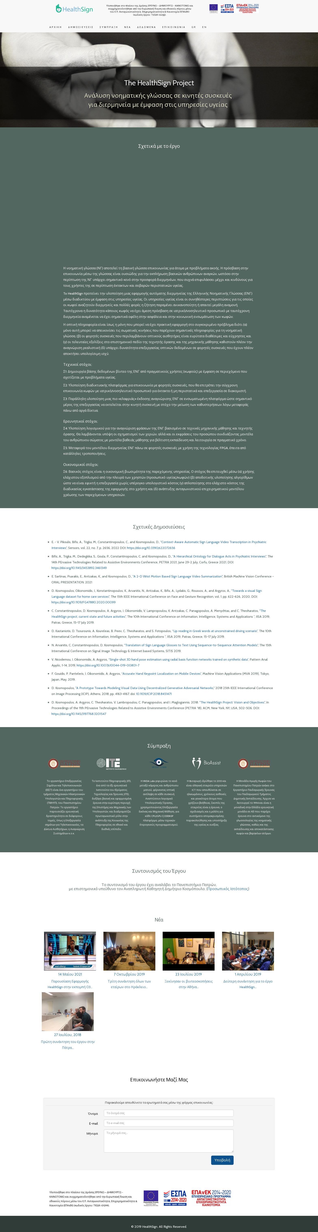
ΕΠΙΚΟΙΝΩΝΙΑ (174, 27)
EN (204, 27)
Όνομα (93, 1114)
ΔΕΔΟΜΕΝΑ (146, 27)
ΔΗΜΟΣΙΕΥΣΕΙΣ (81, 27)
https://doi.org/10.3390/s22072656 (151, 548)
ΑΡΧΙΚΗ (55, 27)
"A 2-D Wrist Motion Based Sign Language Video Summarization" (177, 576)
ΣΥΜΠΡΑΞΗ (109, 27)
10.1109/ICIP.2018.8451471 (154, 694)
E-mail (93, 1123)
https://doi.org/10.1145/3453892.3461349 (79, 568)
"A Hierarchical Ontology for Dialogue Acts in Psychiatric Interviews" (219, 556)
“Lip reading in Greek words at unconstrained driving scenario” (215, 631)
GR (194, 27)
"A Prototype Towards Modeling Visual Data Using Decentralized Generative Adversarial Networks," (145, 688)
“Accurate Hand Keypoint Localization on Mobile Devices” (161, 674)
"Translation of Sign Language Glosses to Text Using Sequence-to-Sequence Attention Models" (191, 645)
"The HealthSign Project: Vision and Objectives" (232, 702)
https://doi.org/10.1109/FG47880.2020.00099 (84, 602)
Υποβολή (222, 1160)
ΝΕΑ (127, 27)
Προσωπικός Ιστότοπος (227, 889)
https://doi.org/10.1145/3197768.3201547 (79, 714)
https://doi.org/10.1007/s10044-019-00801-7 (108, 665)
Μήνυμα (92, 1133)
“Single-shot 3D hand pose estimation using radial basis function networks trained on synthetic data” (178, 659)
